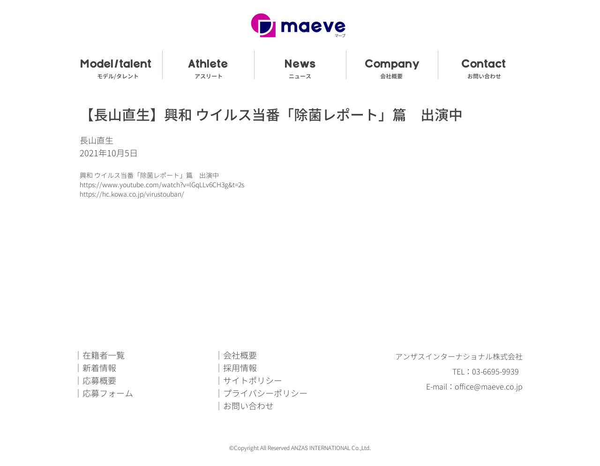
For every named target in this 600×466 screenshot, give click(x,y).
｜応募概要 (95, 381)
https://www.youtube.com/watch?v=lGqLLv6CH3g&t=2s (162, 184)
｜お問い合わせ (244, 406)
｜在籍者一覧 (99, 355)
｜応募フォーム (103, 393)
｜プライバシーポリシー (261, 393)
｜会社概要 (236, 355)
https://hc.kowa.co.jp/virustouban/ (132, 194)
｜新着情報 (95, 368)
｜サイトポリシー (248, 381)
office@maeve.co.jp (489, 387)
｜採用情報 (236, 368)
